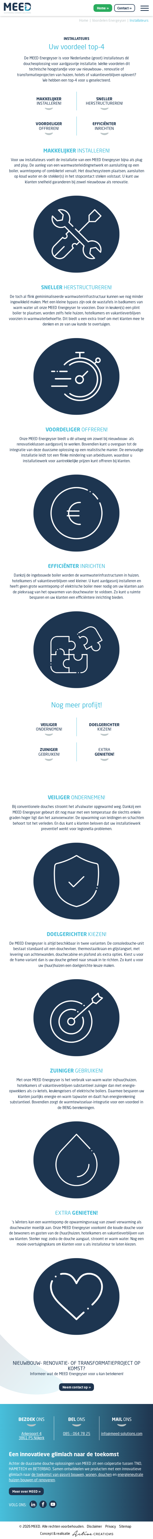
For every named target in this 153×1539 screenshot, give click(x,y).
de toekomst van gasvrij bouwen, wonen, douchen (71, 1474)
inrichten (104, 125)
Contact (123, 8)
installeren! (48, 101)
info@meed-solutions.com (121, 1433)
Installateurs (139, 20)
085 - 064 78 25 (76, 1433)
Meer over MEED (25, 1491)
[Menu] (144, 8)
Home (101, 8)
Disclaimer (94, 1526)
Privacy (110, 1526)
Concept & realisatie (76, 1534)
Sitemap (125, 1526)
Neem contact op (75, 1387)
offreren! (49, 125)
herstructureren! (104, 101)
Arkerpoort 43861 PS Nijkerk (31, 1435)
